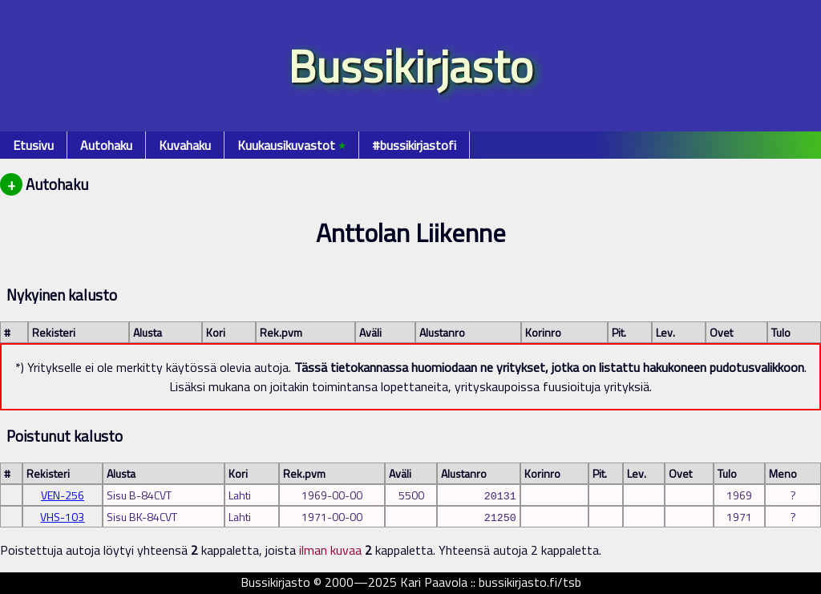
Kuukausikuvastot (291, 145)
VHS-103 (62, 516)
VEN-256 (62, 495)
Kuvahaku (185, 145)
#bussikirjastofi (414, 145)
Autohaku (106, 145)
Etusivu (33, 145)
